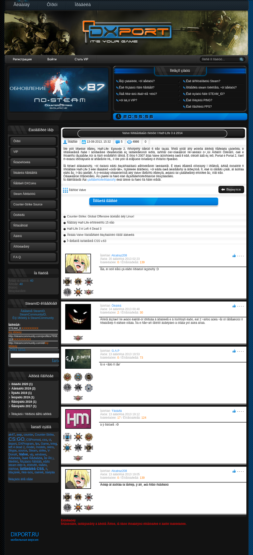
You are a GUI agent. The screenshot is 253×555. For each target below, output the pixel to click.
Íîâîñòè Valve (77, 190)
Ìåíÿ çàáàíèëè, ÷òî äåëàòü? (137, 81)
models (41, 447)
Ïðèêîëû (13, 461)
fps (37, 443)
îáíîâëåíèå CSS (32, 469)
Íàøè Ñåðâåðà (32, 458)
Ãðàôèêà (14, 458)
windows (40, 454)
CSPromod (33, 439)
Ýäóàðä (117, 411)
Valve (23, 454)
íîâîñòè (13, 469)
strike (42, 450)
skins (50, 447)
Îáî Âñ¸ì (48, 458)
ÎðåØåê (72, 141)
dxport (13, 443)
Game (45, 443)
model (30, 447)
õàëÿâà (50, 472)
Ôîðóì (52, 4)
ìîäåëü (42, 465)
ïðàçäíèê (14, 472)
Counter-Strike (44, 434)
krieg (54, 443)
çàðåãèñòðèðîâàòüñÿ (102, 179)
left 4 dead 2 (17, 447)
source (22, 450)
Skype (13, 450)
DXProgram (26, 443)
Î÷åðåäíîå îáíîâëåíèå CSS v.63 (86, 241)
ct (50, 439)
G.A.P (115, 351)
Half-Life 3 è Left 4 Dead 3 (84, 228)
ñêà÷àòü (27, 472)
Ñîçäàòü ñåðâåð (30, 461)
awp (19, 434)
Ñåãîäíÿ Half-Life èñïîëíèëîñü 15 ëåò (90, 222)
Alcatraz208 (119, 255)
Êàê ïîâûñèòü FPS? (199, 106)
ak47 (12, 434)
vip (31, 454)
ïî (46, 469)
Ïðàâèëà (83, 4)
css (44, 439)
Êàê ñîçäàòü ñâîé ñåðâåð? (136, 87)
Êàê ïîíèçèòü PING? (199, 100)
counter (28, 434)
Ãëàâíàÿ (21, 4)
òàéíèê (39, 472)
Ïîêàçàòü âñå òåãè (21, 479)
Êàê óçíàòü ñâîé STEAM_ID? (205, 94)
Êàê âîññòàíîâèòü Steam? (203, 81)
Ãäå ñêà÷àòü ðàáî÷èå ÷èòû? (138, 94)
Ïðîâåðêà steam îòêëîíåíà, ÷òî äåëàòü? (211, 87)
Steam (33, 450)
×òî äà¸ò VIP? (128, 100)
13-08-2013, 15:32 (99, 141)
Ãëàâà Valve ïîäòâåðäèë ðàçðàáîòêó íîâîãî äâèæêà (100, 235)
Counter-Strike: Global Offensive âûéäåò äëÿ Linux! (100, 216)
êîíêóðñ (32, 465)
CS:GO (17, 439)
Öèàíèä (116, 305)
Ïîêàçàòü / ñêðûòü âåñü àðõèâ (31, 414)
